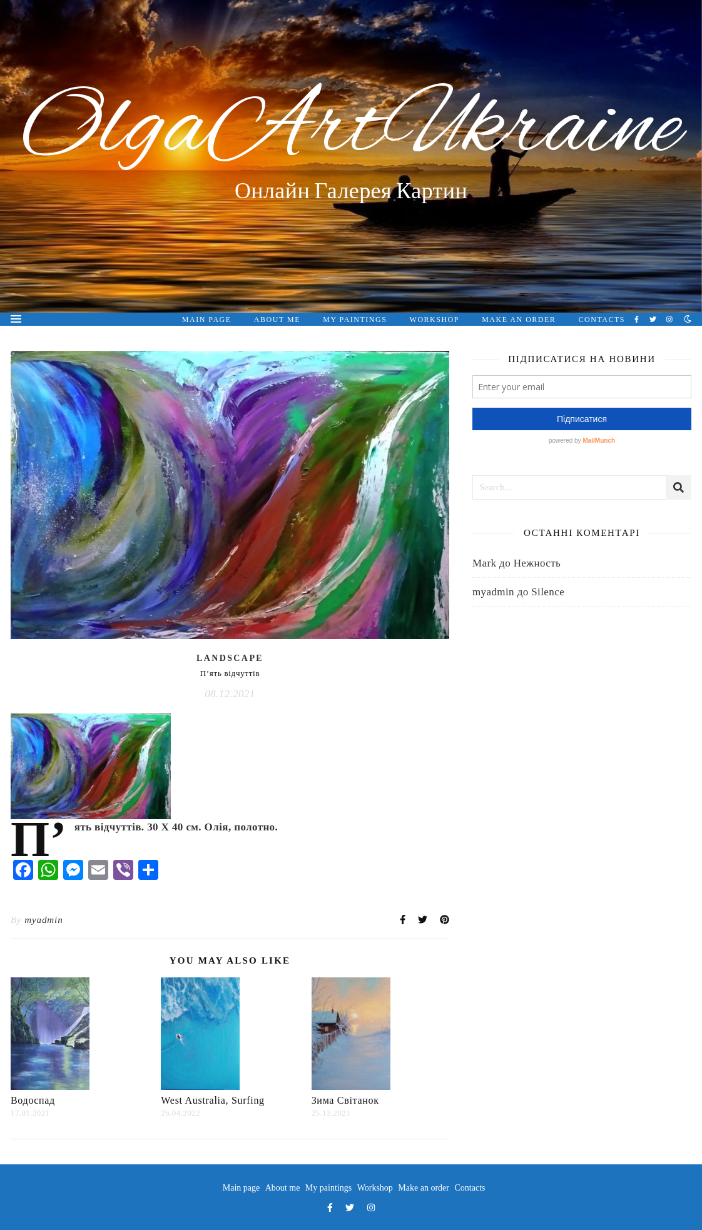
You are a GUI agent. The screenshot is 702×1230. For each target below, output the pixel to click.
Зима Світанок (345, 1100)
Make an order (519, 319)
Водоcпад (33, 1100)
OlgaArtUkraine (351, 130)
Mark (484, 563)
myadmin (43, 920)
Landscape (229, 658)
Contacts (602, 319)
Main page (206, 319)
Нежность (537, 563)
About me (277, 319)
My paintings (355, 319)
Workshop (434, 319)
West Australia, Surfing (212, 1100)
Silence (547, 592)
